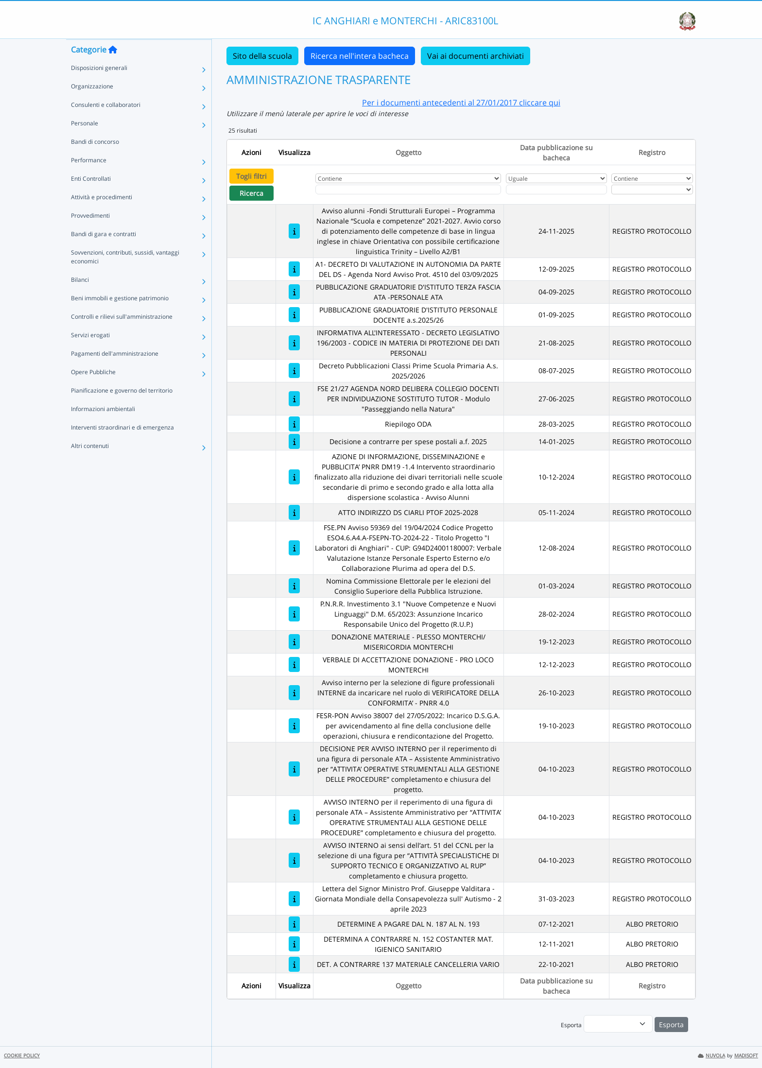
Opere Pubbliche (93, 391)
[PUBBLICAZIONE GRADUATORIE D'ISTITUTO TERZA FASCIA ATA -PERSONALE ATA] (294, 291)
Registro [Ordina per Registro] (652, 152)
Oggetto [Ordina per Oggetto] (408, 152)
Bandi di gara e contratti (103, 253)
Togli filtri (251, 176)
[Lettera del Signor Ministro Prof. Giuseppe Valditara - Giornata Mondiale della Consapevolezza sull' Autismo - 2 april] (294, 898)
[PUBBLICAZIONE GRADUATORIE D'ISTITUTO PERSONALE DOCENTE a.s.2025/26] (294, 314)
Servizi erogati (90, 354)
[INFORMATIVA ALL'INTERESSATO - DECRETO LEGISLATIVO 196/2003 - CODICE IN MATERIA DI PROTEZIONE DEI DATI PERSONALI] (294, 342)
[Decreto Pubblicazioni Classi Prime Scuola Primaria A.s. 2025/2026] (294, 370)
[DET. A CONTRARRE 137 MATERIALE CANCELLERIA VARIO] (294, 964)
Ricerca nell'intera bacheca (360, 56)
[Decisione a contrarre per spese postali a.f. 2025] (294, 441)
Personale (84, 142)
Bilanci (80, 298)
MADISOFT (746, 1055)
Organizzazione (92, 105)
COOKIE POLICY (22, 1055)
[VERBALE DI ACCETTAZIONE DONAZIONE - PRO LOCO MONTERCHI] (294, 664)
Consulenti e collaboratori (105, 124)
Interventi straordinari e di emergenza (122, 446)
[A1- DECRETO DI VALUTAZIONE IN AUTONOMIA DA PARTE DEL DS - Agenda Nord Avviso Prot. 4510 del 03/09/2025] (294, 268)
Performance (88, 179)
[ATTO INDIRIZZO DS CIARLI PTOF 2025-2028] (294, 512)
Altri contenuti (90, 465)
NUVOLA (711, 1055)
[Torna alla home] (112, 68)
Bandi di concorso (95, 160)
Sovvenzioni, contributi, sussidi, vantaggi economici (125, 275)
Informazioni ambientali (103, 428)
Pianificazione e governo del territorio (122, 409)
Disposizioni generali (99, 87)
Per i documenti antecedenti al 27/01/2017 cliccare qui (461, 102)
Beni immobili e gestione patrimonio (120, 317)
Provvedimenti (90, 234)
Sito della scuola (262, 56)
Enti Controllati (91, 197)
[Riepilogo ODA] (294, 423)
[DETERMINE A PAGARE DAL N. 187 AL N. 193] (294, 923)
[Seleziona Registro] (652, 189)
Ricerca (251, 193)
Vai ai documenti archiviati (475, 56)
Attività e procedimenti (101, 216)
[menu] (618, 1024)
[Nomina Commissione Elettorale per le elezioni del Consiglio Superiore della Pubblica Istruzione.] (294, 585)
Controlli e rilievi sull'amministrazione (122, 335)
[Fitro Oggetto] (408, 189)
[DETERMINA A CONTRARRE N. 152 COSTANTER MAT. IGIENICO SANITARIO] (294, 943)
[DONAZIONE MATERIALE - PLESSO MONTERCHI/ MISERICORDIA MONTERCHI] (294, 641)
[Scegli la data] (556, 189)
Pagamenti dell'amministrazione (114, 372)
